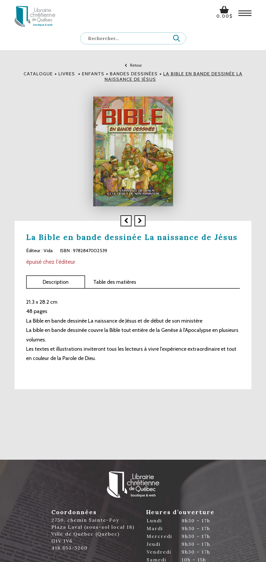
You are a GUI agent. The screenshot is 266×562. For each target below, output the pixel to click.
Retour (133, 65)
